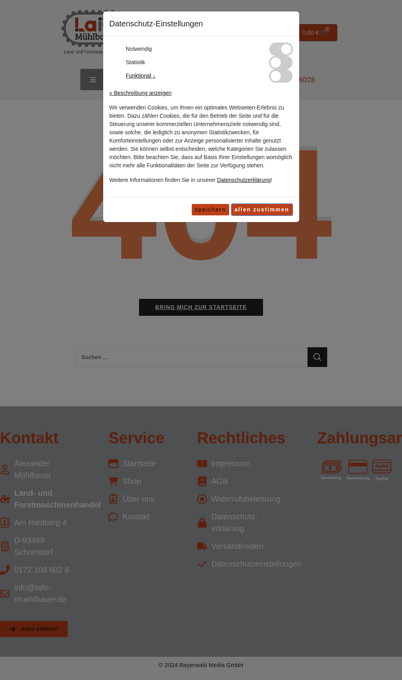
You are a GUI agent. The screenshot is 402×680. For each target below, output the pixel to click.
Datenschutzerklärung (243, 180)
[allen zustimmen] (262, 210)
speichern (210, 209)
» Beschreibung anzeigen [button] (140, 93)
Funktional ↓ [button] (141, 75)
